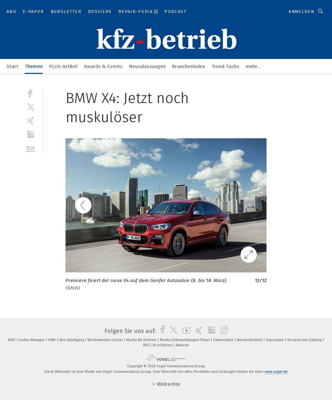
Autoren (182, 345)
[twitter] (31, 107)
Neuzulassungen (147, 66)
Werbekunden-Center (106, 340)
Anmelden (301, 11)
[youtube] (185, 331)
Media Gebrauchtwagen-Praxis (185, 340)
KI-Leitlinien (163, 345)
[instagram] (222, 331)
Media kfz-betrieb (141, 340)
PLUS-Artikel (63, 66)
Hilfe (52, 340)
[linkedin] (31, 135)
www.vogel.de (276, 372)
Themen (34, 66)
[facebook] (31, 93)
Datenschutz (223, 340)
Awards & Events (103, 66)
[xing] (31, 121)
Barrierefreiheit (250, 340)
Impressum (275, 340)
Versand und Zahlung (305, 340)
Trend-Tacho (225, 66)
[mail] (31, 148)
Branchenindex (188, 66)
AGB (11, 340)
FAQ (146, 345)
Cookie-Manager (32, 340)
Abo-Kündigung (72, 340)
